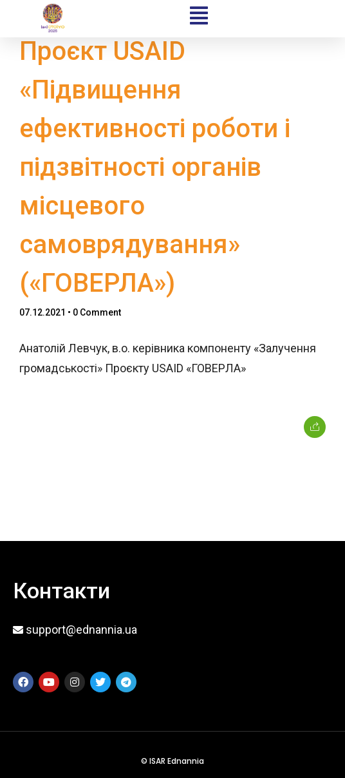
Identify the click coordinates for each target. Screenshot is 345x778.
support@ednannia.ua (81, 629)
